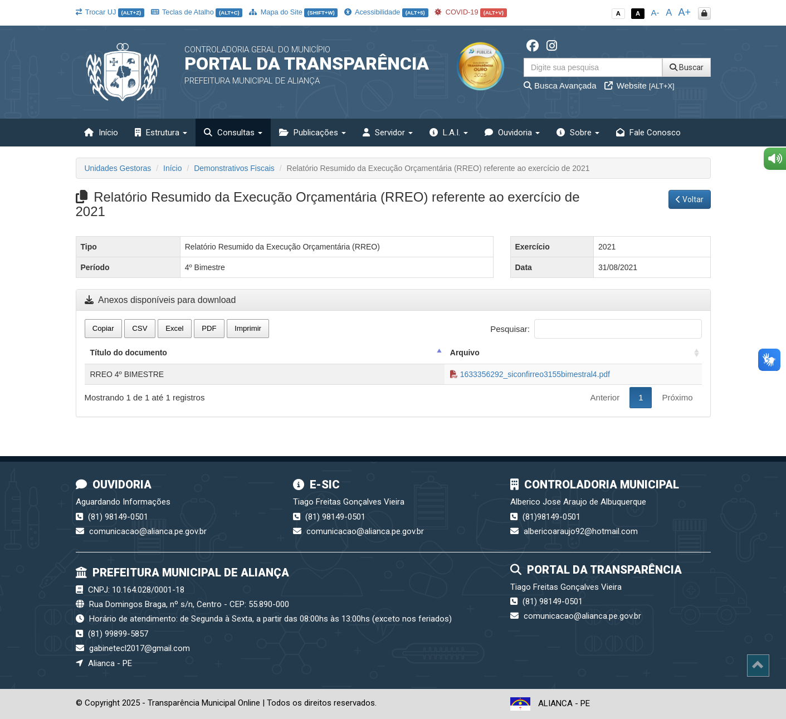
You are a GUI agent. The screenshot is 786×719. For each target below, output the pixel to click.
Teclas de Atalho (197, 12)
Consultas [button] (233, 133)
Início (101, 133)
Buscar (687, 67)
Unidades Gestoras (118, 168)
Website (639, 85)
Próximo (677, 397)
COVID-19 (471, 12)
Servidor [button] (388, 133)
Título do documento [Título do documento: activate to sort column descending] (128, 352)
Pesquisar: (595, 329)
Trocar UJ (110, 12)
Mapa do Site (293, 12)
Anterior (605, 397)
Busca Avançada (560, 85)
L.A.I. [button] (448, 133)
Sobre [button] (577, 133)
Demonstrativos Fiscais (234, 168)
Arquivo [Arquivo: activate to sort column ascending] (465, 352)
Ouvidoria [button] (512, 133)
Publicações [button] (312, 133)
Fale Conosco (648, 133)
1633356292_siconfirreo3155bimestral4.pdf (530, 374)
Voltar (690, 199)
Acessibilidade (386, 12)
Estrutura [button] (161, 133)
